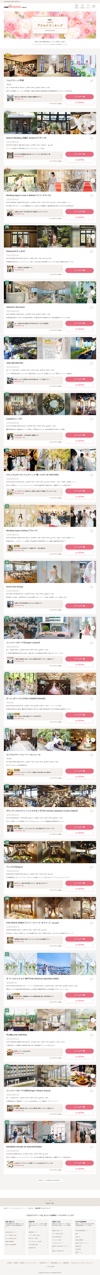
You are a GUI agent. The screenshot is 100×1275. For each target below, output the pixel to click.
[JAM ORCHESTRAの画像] (50, 348)
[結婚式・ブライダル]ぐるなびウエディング (15, 1208)
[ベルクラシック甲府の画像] (50, 66)
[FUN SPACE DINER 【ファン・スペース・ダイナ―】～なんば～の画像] (50, 908)
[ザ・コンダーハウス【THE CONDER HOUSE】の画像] (50, 684)
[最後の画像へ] (93, 65)
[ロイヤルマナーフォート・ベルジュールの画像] (50, 740)
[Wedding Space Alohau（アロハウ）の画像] (50, 516)
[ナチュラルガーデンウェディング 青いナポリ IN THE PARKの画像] (50, 460)
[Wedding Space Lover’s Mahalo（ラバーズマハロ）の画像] (50, 181)
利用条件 (22, 1263)
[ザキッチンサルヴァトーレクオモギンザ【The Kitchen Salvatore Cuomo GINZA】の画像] (50, 796)
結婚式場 (30, 1208)
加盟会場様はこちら (56, 1263)
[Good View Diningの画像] (50, 572)
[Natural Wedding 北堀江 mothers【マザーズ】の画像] (50, 123)
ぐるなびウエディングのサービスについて (81, 1263)
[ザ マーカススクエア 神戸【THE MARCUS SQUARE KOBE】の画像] (50, 964)
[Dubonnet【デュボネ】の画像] (50, 236)
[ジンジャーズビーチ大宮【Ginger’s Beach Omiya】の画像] (50, 1076)
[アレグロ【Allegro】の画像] (50, 852)
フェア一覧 (79, 97)
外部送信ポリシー (44, 1263)
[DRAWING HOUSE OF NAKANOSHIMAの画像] (50, 1132)
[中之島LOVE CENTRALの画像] (50, 1020)
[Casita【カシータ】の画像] (50, 404)
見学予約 (79, 102)
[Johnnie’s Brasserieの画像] (50, 292)
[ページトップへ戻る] (50, 1202)
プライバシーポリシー (32, 1263)
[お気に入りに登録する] (91, 81)
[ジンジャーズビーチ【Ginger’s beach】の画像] (50, 628)
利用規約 (16, 1263)
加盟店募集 (66, 1263)
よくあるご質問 (50, 1266)
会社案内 (9, 1263)
